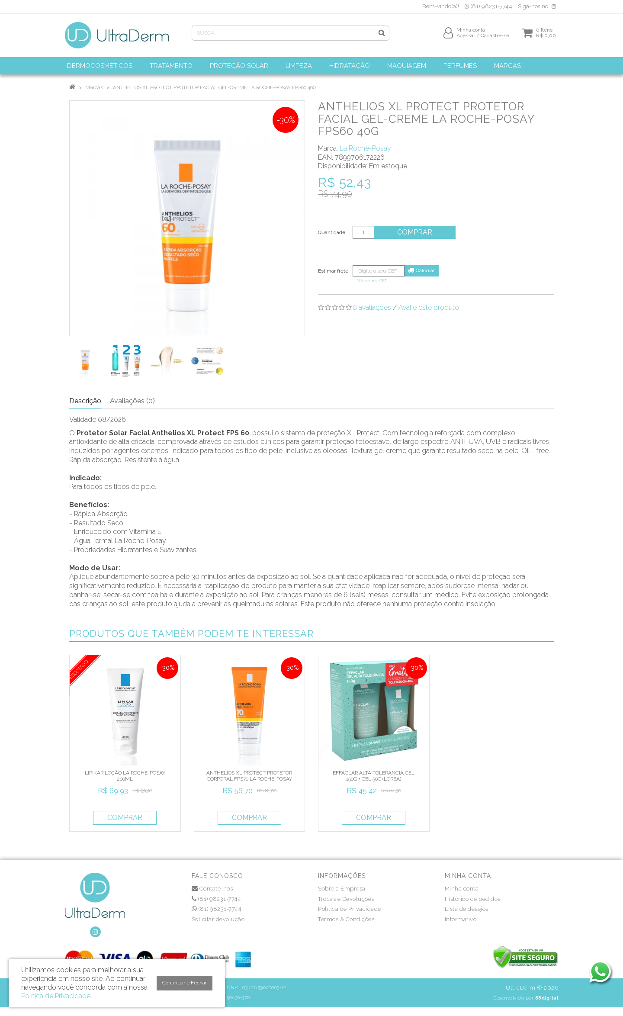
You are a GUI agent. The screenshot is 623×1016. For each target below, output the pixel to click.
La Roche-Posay (365, 148)
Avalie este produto (428, 307)
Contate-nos (212, 888)
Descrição (85, 401)
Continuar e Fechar (184, 983)
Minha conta (462, 888)
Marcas (94, 87)
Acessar (465, 38)
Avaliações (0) (132, 401)
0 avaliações (372, 307)
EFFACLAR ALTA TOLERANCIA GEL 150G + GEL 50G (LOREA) (373, 776)
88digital (547, 997)
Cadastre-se (495, 38)
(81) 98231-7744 (488, 6)
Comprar (417, 232)
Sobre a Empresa (342, 888)
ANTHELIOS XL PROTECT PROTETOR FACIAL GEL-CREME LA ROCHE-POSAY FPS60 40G (214, 87)
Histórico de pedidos (473, 899)
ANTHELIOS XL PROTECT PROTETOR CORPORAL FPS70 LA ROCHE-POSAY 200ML (249, 779)
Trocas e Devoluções (346, 899)
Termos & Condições (346, 919)
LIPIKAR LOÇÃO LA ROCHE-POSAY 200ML (125, 776)
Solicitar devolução (218, 919)
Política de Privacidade (349, 909)
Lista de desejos (466, 909)
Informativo (461, 919)
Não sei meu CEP (371, 280)
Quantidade (331, 232)
